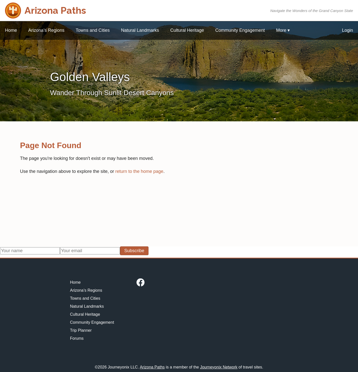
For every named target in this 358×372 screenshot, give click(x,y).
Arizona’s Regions (46, 30)
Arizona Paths (152, 367)
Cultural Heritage (187, 30)
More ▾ (283, 30)
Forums (77, 338)
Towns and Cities (93, 30)
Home (11, 30)
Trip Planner (81, 330)
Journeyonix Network (218, 367)
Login (347, 30)
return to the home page (139, 171)
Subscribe (134, 250)
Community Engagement (240, 30)
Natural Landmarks (140, 30)
